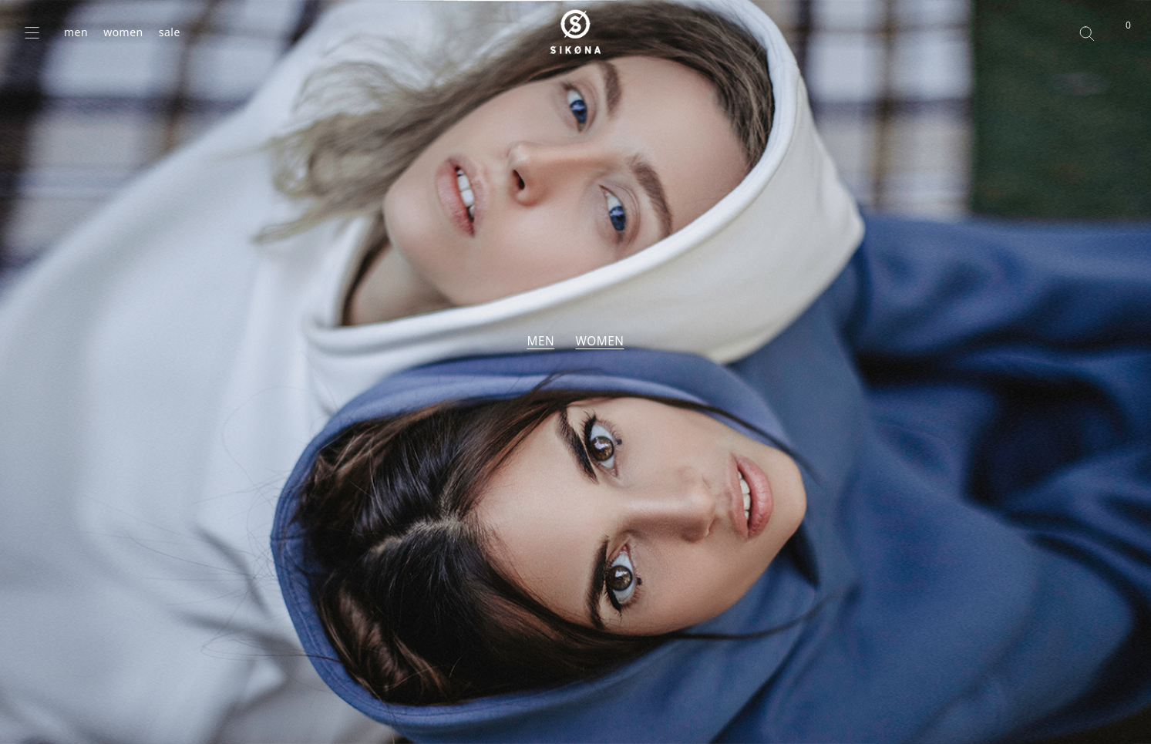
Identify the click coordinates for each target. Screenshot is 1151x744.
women (123, 32)
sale (169, 32)
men (76, 32)
